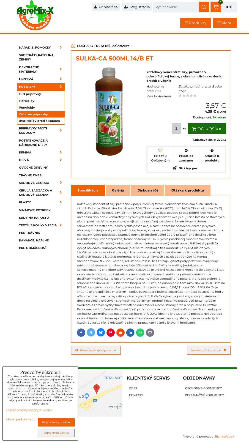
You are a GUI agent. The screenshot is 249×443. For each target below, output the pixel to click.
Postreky (42, 86)
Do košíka (207, 128)
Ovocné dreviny (33, 167)
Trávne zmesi (30, 175)
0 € (229, 7)
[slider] (187, 95)
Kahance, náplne (34, 240)
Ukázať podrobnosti (19, 419)
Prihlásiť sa (106, 7)
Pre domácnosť (33, 248)
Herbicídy (26, 101)
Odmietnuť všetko (56, 433)
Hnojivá (42, 79)
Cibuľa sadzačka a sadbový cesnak (42, 193)
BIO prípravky (30, 94)
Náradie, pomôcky (42, 47)
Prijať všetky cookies (56, 422)
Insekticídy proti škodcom (39, 121)
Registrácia (137, 7)
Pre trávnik (29, 233)
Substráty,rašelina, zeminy (36, 57)
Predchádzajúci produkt (95, 350)
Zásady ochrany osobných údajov (29, 410)
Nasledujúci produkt (208, 350)
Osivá (42, 160)
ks (179, 128)
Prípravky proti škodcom (42, 131)
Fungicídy (27, 107)
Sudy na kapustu (34, 217)
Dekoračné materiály (42, 69)
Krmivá (42, 152)
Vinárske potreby (35, 210)
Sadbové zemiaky (42, 183)
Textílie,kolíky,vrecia (42, 225)
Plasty (42, 202)
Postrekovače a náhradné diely (33, 143)
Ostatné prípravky (33, 114)
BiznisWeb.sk (224, 436)
